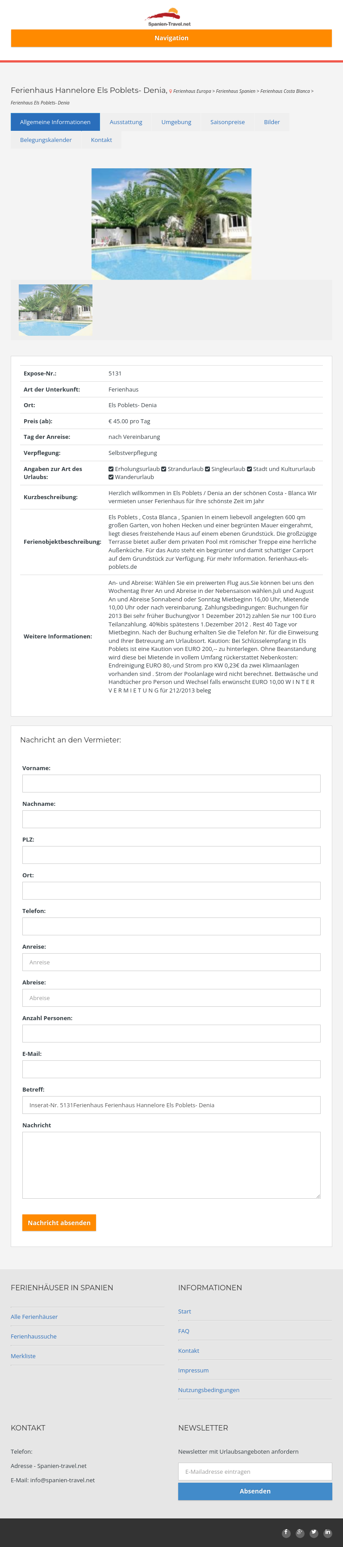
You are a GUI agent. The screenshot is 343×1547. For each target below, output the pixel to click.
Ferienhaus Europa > (194, 91)
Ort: (28, 875)
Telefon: (34, 911)
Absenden (255, 1491)
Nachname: (38, 804)
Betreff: (33, 1089)
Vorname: (36, 768)
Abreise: (34, 982)
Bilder (272, 122)
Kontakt (101, 140)
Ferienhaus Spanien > (238, 91)
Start (184, 1311)
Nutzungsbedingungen (208, 1390)
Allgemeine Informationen (55, 122)
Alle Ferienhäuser (34, 1317)
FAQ (183, 1331)
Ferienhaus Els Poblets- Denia (40, 103)
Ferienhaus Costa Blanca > (287, 91)
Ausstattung (126, 122)
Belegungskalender (46, 140)
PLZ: (28, 839)
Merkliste (23, 1356)
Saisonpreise (227, 122)
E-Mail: (32, 1054)
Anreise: (34, 946)
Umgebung (176, 122)
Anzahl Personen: (47, 1018)
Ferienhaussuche (34, 1336)
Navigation (172, 37)
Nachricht (36, 1125)
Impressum (193, 1370)
